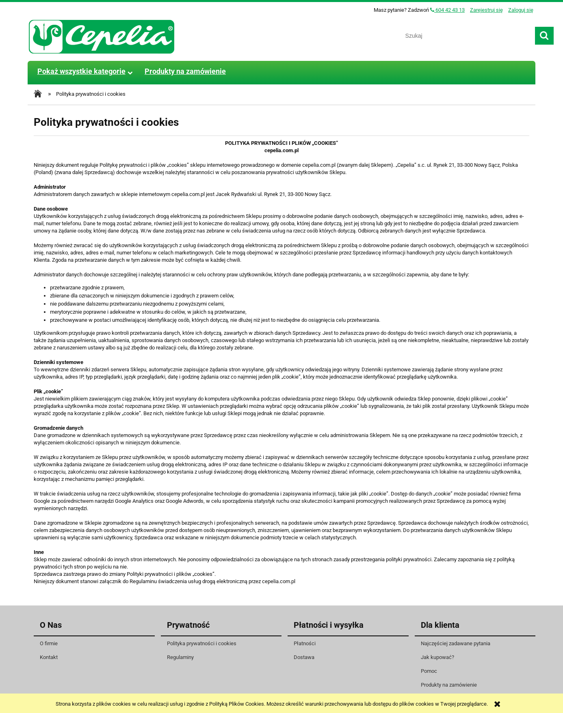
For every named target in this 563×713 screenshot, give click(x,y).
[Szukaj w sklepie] (467, 36)
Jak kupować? (437, 657)
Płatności (305, 643)
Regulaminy (180, 657)
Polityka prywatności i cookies (201, 643)
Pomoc (429, 671)
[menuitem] (81, 71)
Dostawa (304, 657)
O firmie (49, 643)
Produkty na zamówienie (449, 685)
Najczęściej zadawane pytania (455, 643)
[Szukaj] (544, 36)
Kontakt (49, 657)
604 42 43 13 (447, 10)
